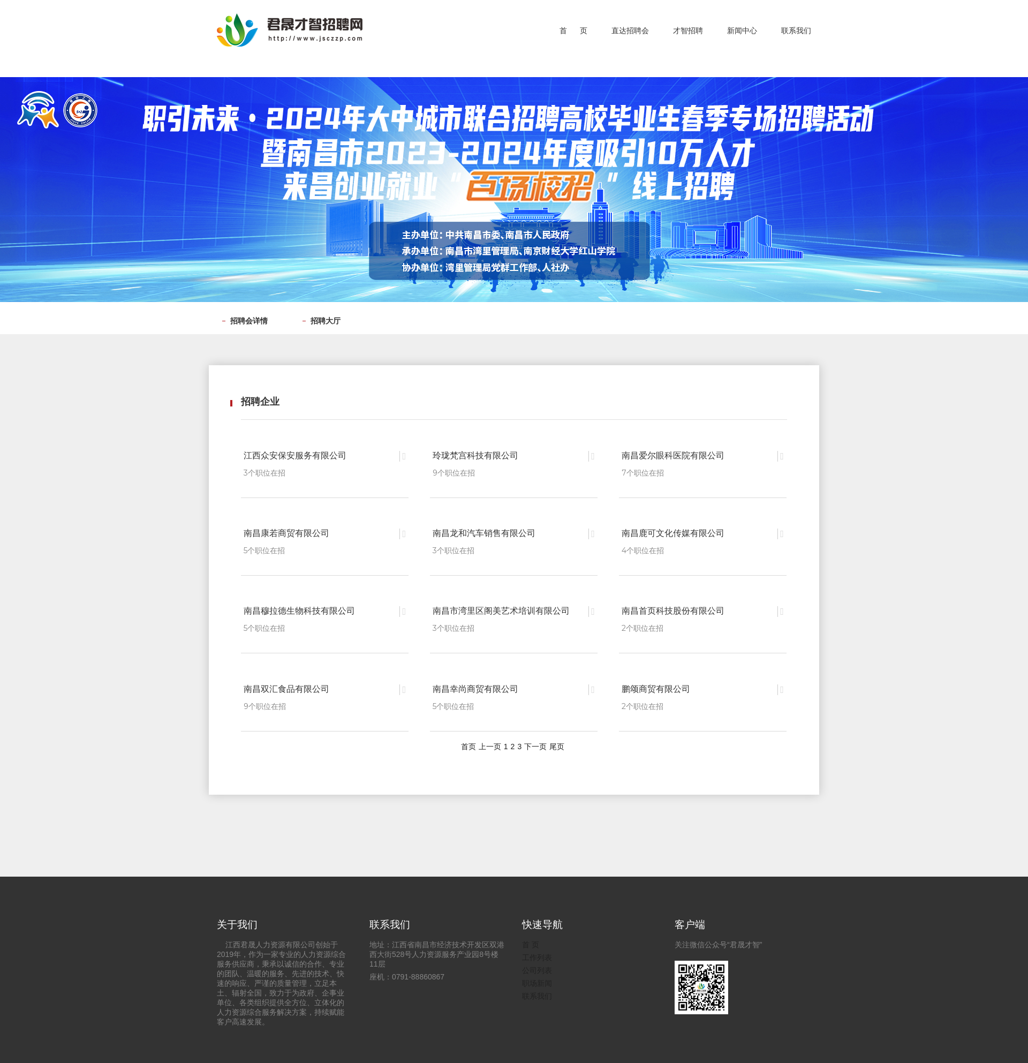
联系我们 (537, 993)
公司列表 (537, 967)
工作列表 (537, 955)
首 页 (530, 942)
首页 (468, 743)
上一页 (490, 743)
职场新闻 (537, 980)
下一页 (535, 743)
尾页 (556, 743)
